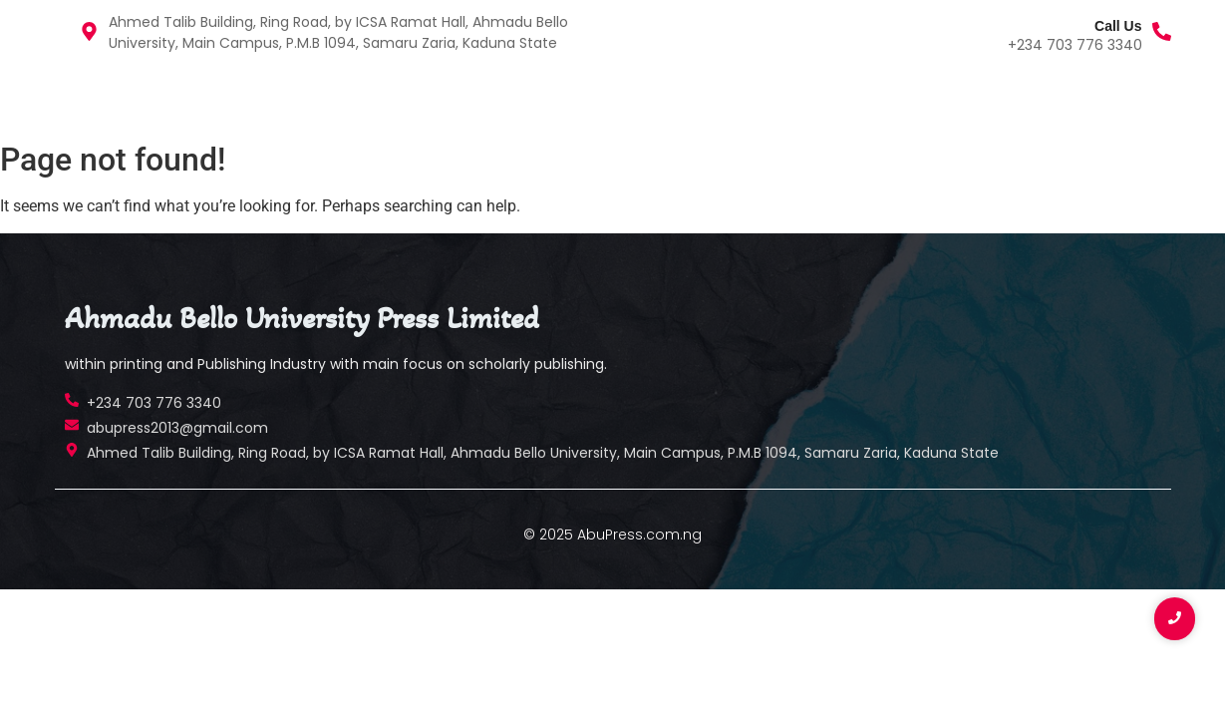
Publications (185, 98)
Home (84, 98)
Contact (296, 98)
